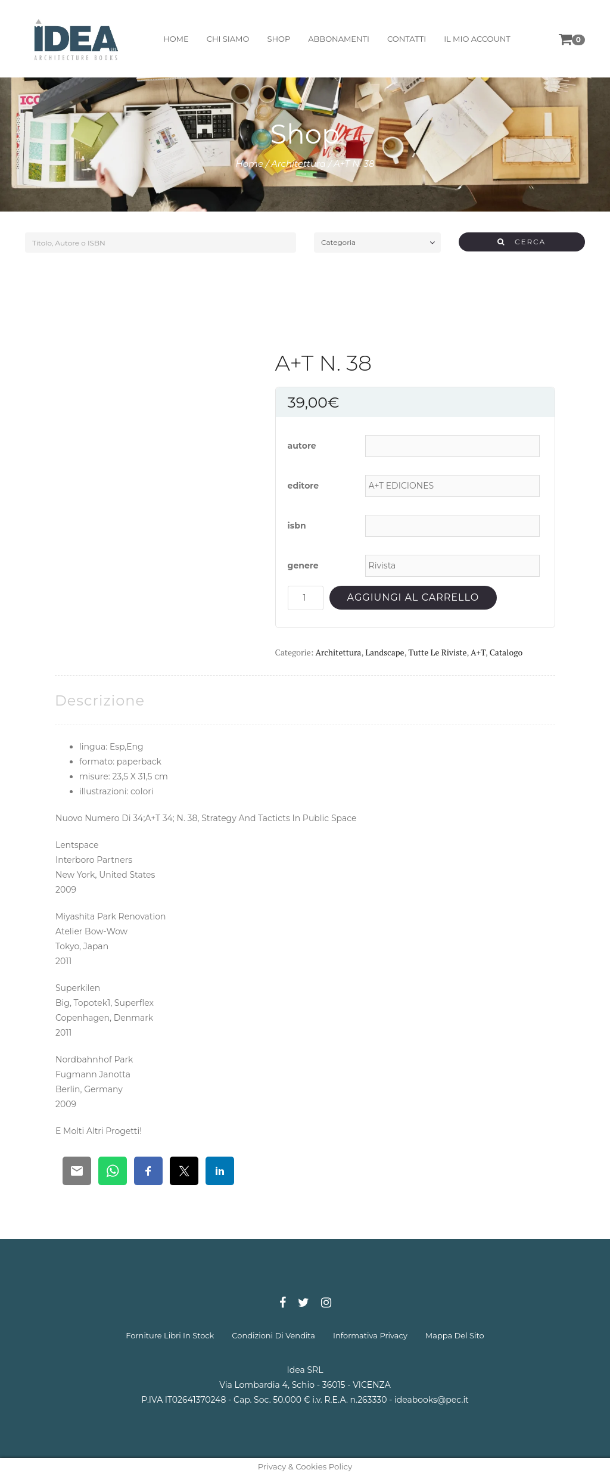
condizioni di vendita (273, 1335)
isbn (297, 525)
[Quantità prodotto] (305, 598)
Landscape (384, 652)
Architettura (298, 163)
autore (302, 445)
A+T (478, 652)
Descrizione (100, 700)
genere (303, 565)
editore (303, 485)
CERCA (521, 241)
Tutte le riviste (437, 652)
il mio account (477, 38)
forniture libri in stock (170, 1335)
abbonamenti (338, 38)
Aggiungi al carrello (413, 597)
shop (278, 38)
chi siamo (228, 38)
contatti (406, 38)
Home (250, 163)
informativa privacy (370, 1335)
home (176, 38)
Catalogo (506, 652)
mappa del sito (454, 1335)
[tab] (100, 700)
